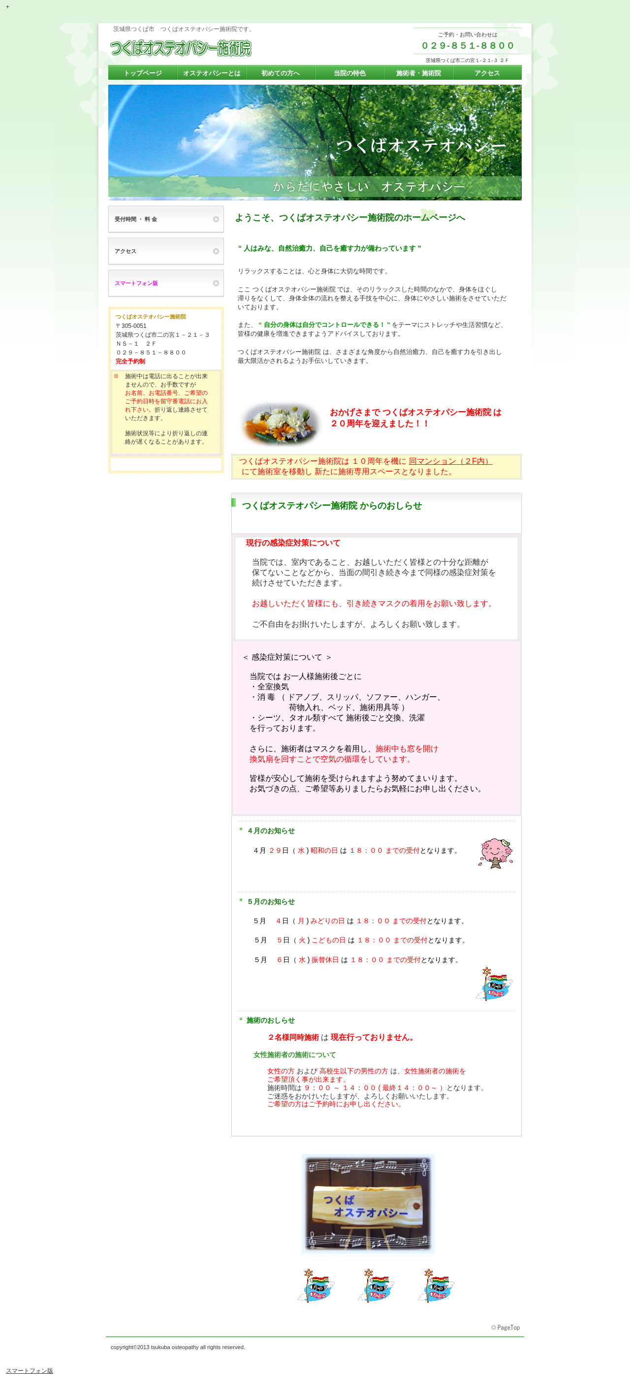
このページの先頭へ (506, 1327)
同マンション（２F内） (451, 461)
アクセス (125, 251)
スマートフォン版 (29, 1370)
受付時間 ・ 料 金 (136, 219)
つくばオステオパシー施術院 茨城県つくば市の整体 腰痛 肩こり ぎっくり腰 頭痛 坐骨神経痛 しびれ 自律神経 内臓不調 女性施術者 (206, 48)
